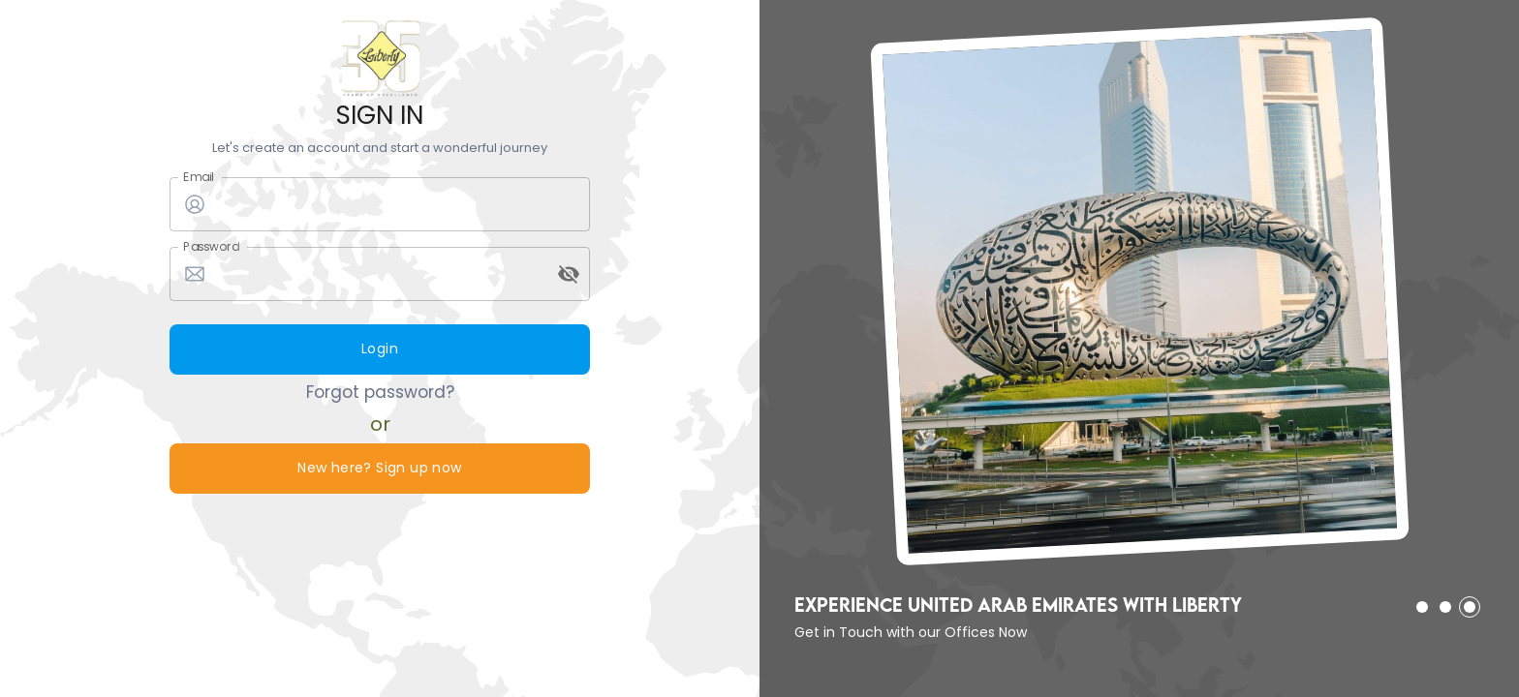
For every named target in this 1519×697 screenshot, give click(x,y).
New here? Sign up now (380, 468)
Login (380, 349)
